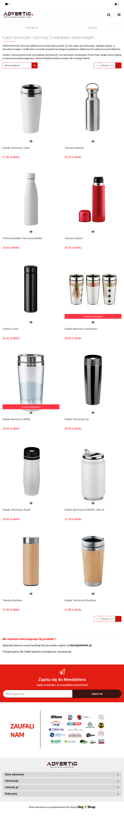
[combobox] (20, 65)
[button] (62, 774)
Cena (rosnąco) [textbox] (11, 65)
